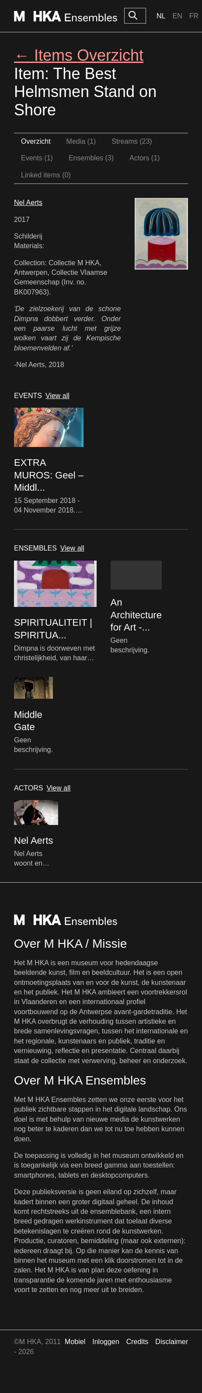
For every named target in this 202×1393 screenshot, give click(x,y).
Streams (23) (131, 141)
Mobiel (75, 1341)
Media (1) (81, 141)
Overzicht (36, 141)
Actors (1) (144, 158)
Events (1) (37, 158)
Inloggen (105, 1341)
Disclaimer (171, 1341)
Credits (137, 1341)
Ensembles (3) (91, 158)
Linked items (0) (46, 175)
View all (57, 395)
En (177, 16)
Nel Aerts (28, 202)
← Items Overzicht (78, 55)
